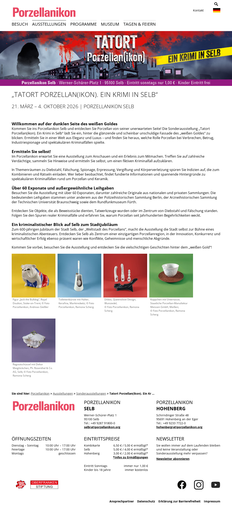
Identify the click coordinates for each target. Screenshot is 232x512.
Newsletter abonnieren (172, 459)
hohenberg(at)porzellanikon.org (179, 427)
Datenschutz (146, 501)
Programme (83, 24)
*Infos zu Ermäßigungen (130, 457)
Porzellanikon (40, 393)
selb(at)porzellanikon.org (102, 427)
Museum (110, 24)
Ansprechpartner (121, 501)
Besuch (20, 24)
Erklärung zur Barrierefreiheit (179, 501)
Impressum (212, 501)
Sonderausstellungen (91, 393)
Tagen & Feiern (139, 24)
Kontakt (198, 10)
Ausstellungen (49, 24)
